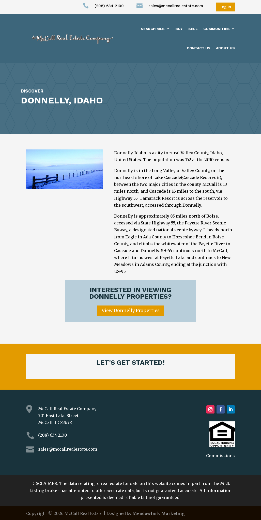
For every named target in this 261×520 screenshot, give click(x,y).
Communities (216, 29)
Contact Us (198, 48)
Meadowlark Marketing (158, 513)
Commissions (220, 455)
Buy (179, 29)
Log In (225, 7)
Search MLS (153, 29)
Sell (193, 29)
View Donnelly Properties (131, 310)
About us (225, 48)
